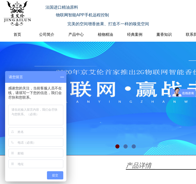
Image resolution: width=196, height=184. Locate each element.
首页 (17, 34)
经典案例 (134, 34)
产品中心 (76, 34)
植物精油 (105, 34)
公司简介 (46, 34)
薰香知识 (164, 34)
